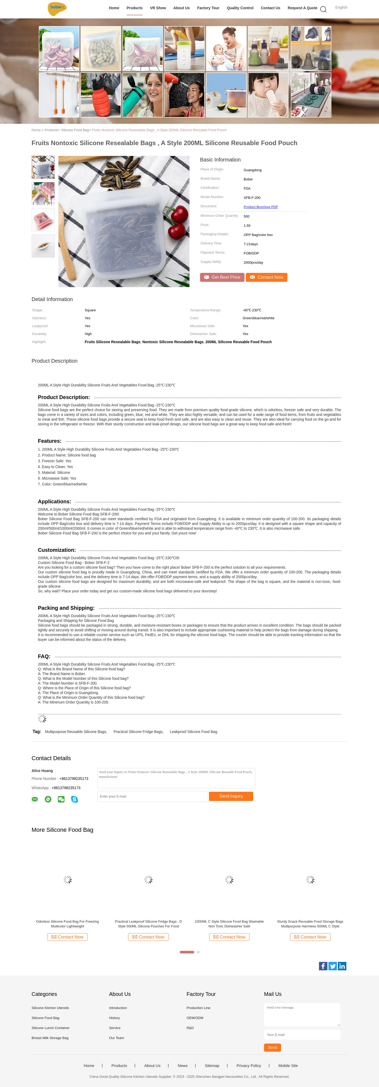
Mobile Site (288, 1066)
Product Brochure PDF (261, 207)
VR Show (158, 8)
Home (114, 8)
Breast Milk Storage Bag (50, 1038)
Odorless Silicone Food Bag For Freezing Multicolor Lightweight (67, 923)
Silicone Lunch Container (51, 1028)
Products (135, 8)
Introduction (118, 1008)
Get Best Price (222, 277)
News (183, 1066)
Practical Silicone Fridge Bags (137, 732)
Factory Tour (208, 8)
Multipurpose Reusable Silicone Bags (75, 732)
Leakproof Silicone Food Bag (193, 732)
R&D (190, 1028)
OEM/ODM (195, 1018)
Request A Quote (302, 8)
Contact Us (270, 8)
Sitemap (212, 1066)
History (114, 1018)
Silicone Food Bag (45, 1018)
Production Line (198, 1008)
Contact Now (266, 277)
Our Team (116, 1038)
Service (114, 1028)
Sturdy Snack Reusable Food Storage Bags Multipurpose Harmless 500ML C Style (310, 923)
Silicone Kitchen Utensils (50, 1008)
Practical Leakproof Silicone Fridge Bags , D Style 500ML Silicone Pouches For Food (148, 923)
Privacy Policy (249, 1066)
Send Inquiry (231, 796)
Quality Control (240, 8)
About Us (181, 8)
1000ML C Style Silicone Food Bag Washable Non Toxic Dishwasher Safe (229, 923)
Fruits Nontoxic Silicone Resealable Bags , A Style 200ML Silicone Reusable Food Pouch (159, 130)
